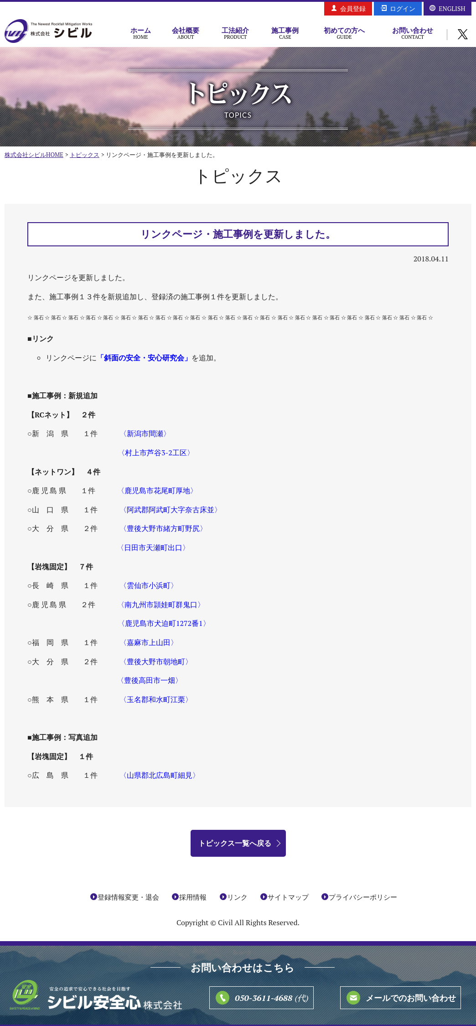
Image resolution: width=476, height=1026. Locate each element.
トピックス (84, 155)
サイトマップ (288, 896)
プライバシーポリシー (363, 896)
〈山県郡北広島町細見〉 (159, 775)
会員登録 (353, 8)
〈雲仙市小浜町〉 (148, 585)
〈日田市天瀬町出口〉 (153, 547)
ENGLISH (452, 8)
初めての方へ (344, 33)
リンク (237, 896)
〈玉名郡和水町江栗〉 (155, 699)
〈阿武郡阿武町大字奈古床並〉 (170, 510)
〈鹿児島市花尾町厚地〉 (157, 490)
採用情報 (193, 896)
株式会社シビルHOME (34, 155)
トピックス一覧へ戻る (234, 843)
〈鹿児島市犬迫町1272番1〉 (164, 623)
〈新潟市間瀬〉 (145, 433)
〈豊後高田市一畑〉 (149, 680)
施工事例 (285, 33)
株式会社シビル (48, 31)
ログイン (402, 8)
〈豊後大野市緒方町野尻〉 (163, 528)
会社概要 (186, 33)
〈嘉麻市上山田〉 (148, 642)
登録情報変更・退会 (128, 896)
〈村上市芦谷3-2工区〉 (156, 453)
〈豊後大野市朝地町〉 (155, 661)
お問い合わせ (412, 33)
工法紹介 (235, 33)
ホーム (140, 33)
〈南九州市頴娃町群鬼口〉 (161, 604)
